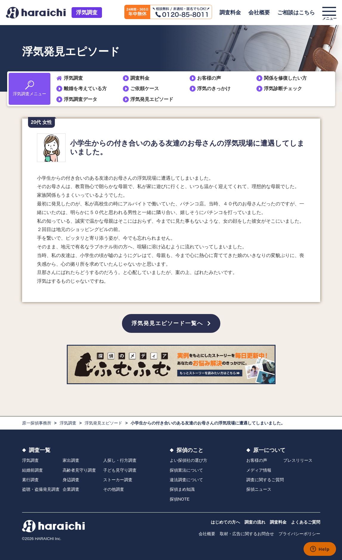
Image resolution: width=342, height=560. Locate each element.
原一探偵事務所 (36, 423)
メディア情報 (258, 470)
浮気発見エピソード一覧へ (167, 323)
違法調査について (186, 479)
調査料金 (230, 13)
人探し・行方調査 (120, 460)
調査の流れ (254, 522)
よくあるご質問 (305, 522)
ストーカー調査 (117, 479)
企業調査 (71, 489)
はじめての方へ (225, 522)
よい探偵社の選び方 (188, 460)
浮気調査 (87, 13)
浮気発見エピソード (151, 99)
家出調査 (71, 460)
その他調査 (113, 489)
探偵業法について (186, 470)
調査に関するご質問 (265, 479)
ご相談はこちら (296, 13)
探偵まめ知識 (182, 489)
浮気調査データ (80, 99)
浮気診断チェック (283, 88)
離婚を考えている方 (85, 88)
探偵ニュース (258, 489)
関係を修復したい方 (285, 78)
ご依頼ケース (144, 88)
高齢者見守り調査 (79, 470)
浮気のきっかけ (213, 88)
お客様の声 (209, 78)
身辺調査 (71, 479)
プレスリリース (297, 460)
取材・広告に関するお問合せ (247, 533)
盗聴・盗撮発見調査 (41, 489)
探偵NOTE (180, 499)
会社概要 (259, 13)
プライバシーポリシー (299, 533)
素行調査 (30, 479)
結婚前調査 (32, 470)
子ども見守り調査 (120, 470)
